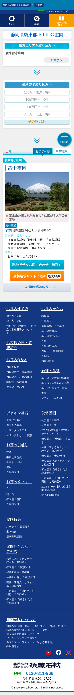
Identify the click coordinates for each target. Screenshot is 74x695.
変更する (56, 60)
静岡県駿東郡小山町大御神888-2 (29, 230)
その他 (39, 5)
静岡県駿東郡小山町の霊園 (16, 5)
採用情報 (11, 646)
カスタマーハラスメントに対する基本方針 (30, 642)
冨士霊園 (16, 167)
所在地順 (62, 151)
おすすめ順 (43, 151)
